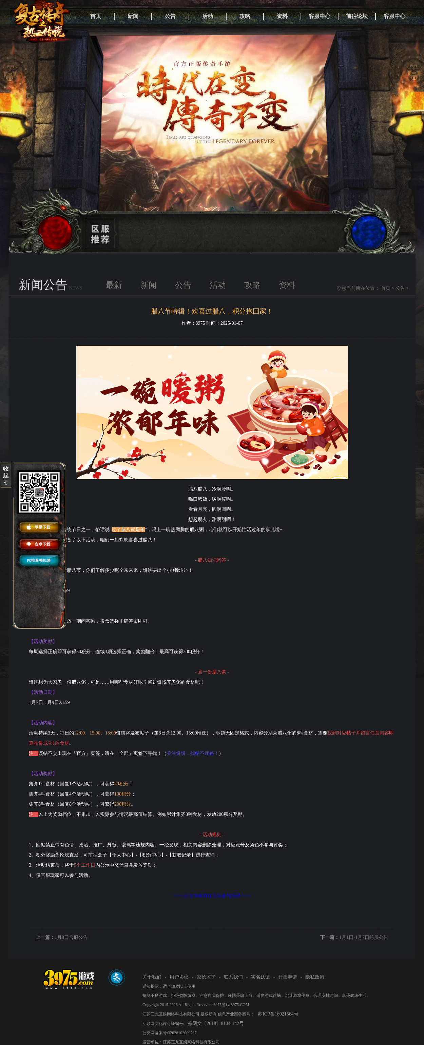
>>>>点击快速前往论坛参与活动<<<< (212, 895)
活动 (207, 16)
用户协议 (179, 977)
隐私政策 (314, 977)
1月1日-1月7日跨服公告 (363, 937)
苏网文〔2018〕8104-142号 (216, 1023)
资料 (282, 16)
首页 (95, 16)
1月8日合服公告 (71, 937)
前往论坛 (357, 16)
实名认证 (260, 977)
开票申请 (287, 977)
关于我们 (151, 977)
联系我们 (233, 977)
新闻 (133, 16)
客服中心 (319, 16)
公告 (170, 16)
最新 (114, 285)
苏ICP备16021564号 (278, 1014)
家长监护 (206, 977)
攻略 (244, 16)
